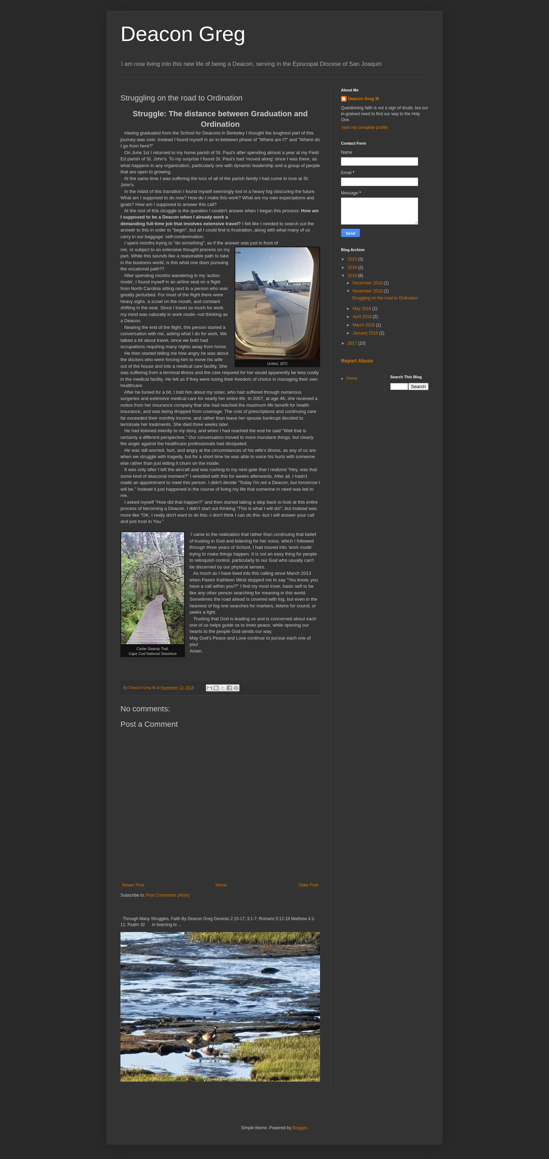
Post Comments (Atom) (168, 895)
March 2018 (364, 325)
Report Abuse (357, 361)
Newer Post (133, 885)
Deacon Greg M (363, 98)
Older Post (308, 885)
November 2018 (368, 291)
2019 (353, 267)
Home (221, 885)
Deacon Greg (182, 34)
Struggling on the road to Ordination (385, 298)
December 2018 (368, 283)
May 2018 (362, 308)
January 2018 (366, 333)
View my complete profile (364, 127)
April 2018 (363, 316)
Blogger (299, 1127)
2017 (353, 343)
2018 (353, 275)
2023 (353, 259)
